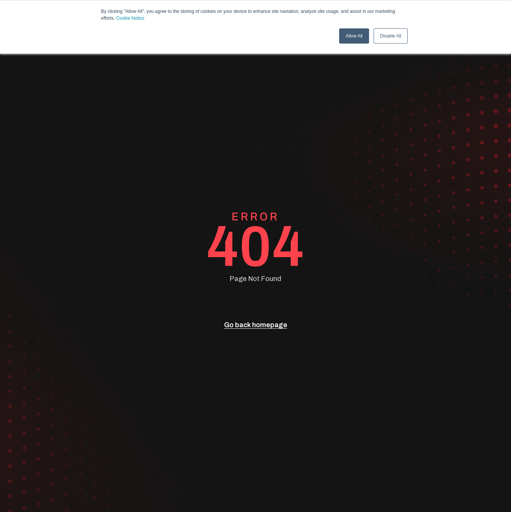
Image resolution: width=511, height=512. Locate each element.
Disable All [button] (390, 36)
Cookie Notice (130, 18)
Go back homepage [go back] (255, 325)
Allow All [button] (354, 36)
